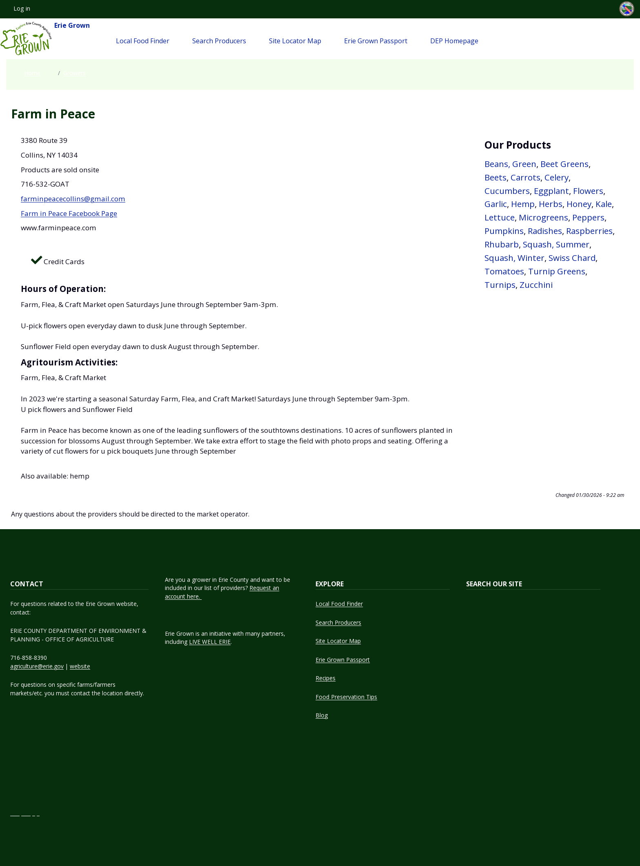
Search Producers (219, 40)
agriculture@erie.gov (37, 666)
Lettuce (499, 217)
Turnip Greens (556, 271)
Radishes (545, 230)
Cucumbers (507, 190)
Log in (21, 8)
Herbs (550, 203)
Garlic (495, 203)
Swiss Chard (572, 257)
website (80, 666)
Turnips (500, 284)
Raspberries (589, 230)
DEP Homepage (454, 40)
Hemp (523, 203)
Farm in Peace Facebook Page (69, 213)
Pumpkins (504, 230)
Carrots (525, 177)
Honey (579, 203)
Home (32, 73)
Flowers (588, 190)
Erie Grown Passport (375, 40)
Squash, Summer (556, 244)
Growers (74, 73)
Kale (604, 203)
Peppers (588, 217)
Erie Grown (45, 38)
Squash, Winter (514, 257)
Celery (556, 177)
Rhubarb (501, 244)
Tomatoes (504, 271)
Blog (322, 715)
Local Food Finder (142, 40)
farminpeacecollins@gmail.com (73, 198)
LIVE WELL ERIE (210, 642)
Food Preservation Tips (346, 697)
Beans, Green (510, 163)
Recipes (326, 678)
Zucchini (536, 284)
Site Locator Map (295, 40)
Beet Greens (564, 163)
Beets (495, 177)
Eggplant (551, 190)
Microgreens (543, 217)
